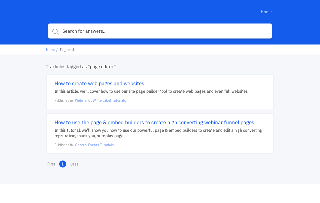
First (51, 164)
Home (266, 11)
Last (74, 164)
